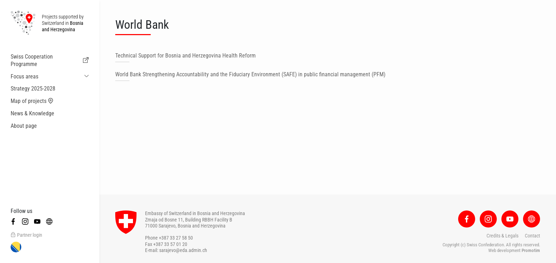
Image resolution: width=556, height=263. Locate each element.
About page (24, 125)
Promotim (531, 250)
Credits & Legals (502, 236)
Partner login (26, 235)
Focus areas (24, 76)
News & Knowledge (32, 113)
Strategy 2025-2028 (33, 88)
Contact (532, 236)
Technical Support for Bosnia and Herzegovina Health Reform (185, 55)
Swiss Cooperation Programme (50, 60)
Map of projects (32, 101)
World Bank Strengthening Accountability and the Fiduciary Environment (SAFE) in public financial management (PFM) (250, 74)
